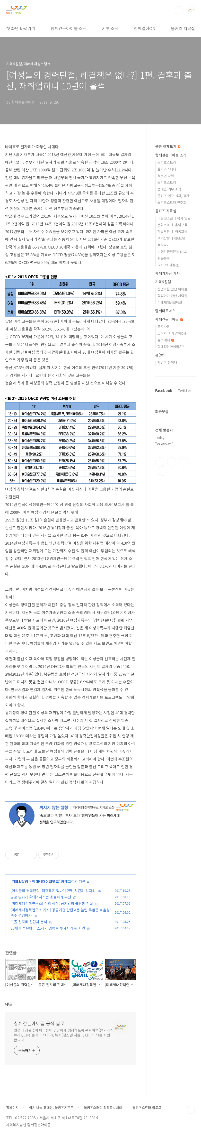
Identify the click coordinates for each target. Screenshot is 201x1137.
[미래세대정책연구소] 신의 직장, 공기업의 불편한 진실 (52, 903)
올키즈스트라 (167, 162)
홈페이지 (12, 1108)
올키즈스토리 (167, 182)
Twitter (184, 390)
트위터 (183, 461)
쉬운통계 (164, 258)
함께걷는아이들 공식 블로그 (41, 1023)
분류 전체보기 (167, 146)
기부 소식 (110, 28)
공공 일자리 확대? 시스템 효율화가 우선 (41, 897)
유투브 (162, 471)
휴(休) (160, 354)
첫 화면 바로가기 (20, 28)
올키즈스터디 (167, 169)
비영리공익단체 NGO (172, 251)
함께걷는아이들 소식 (68, 28)
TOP (191, 1110)
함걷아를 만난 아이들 (172, 289)
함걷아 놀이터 (167, 362)
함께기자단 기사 (167, 273)
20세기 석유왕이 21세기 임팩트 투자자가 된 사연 (48, 928)
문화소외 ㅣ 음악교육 (172, 224)
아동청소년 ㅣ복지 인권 (174, 218)
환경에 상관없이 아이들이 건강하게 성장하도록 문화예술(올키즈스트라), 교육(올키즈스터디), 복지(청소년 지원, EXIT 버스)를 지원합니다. (63, 1035)
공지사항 (164, 326)
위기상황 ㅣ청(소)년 (171, 238)
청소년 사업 (166, 175)
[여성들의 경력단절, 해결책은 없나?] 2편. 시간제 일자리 (53, 890)
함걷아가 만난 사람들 (172, 295)
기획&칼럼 (20, 881)
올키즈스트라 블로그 (147, 1108)
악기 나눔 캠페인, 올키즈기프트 (51, 1108)
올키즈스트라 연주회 (172, 202)
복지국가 (164, 244)
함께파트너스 (165, 310)
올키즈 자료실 (183, 28)
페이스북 (159, 461)
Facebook (163, 390)
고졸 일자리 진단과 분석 (29, 921)
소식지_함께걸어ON (172, 333)
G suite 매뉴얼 (168, 264)
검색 (179, 10)
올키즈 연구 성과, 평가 (173, 195)
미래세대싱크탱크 (45, 881)
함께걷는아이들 (169, 319)
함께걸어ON (144, 28)
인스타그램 (171, 461)
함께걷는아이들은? (171, 346)
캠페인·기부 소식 (169, 189)
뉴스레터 (166, 339)
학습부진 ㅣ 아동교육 (172, 231)
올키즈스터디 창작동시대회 (103, 1108)
